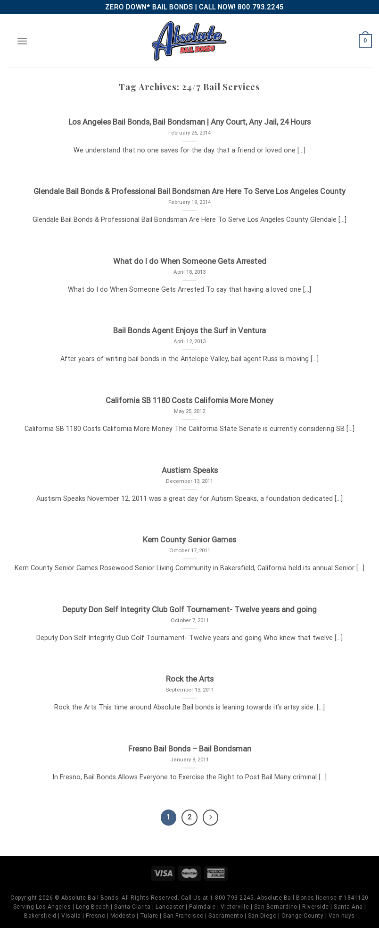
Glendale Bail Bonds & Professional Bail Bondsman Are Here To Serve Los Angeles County (189, 191)
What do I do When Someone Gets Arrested (189, 261)
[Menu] (22, 40)
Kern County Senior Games (189, 539)
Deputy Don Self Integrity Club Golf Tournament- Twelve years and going (189, 609)
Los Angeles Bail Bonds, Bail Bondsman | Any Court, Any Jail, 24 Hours (189, 122)
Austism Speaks (190, 470)
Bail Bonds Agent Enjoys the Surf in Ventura (189, 330)
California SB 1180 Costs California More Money (189, 400)
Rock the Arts (190, 679)
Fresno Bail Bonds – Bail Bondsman (189, 748)
